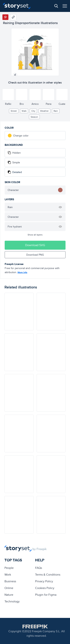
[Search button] (56, 6)
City (33, 110)
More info (22, 272)
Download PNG (35, 255)
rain (56, 110)
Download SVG (35, 245)
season (34, 116)
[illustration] (19, 311)
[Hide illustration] (60, 207)
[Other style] (8, 94)
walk (24, 110)
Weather (44, 110)
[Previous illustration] (15, 75)
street (14, 110)
